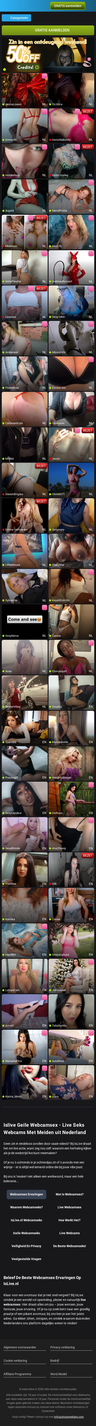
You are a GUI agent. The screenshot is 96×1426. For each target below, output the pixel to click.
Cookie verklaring (15, 1360)
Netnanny (79, 1407)
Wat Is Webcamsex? (70, 1194)
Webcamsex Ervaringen (26, 1194)
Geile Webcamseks (26, 1233)
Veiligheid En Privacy (26, 1246)
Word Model (58, 1374)
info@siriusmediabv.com (69, 1416)
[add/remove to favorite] (5, 76)
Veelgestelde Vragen (26, 1259)
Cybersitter (48, 1411)
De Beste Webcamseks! (69, 1246)
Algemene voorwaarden (20, 1347)
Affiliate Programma (17, 1374)
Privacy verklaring (62, 1347)
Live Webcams (69, 1233)
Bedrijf (54, 1360)
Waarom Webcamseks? (26, 1207)
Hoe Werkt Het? (69, 1220)
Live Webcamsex (69, 1207)
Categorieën (16, 18)
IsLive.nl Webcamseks (26, 1220)
